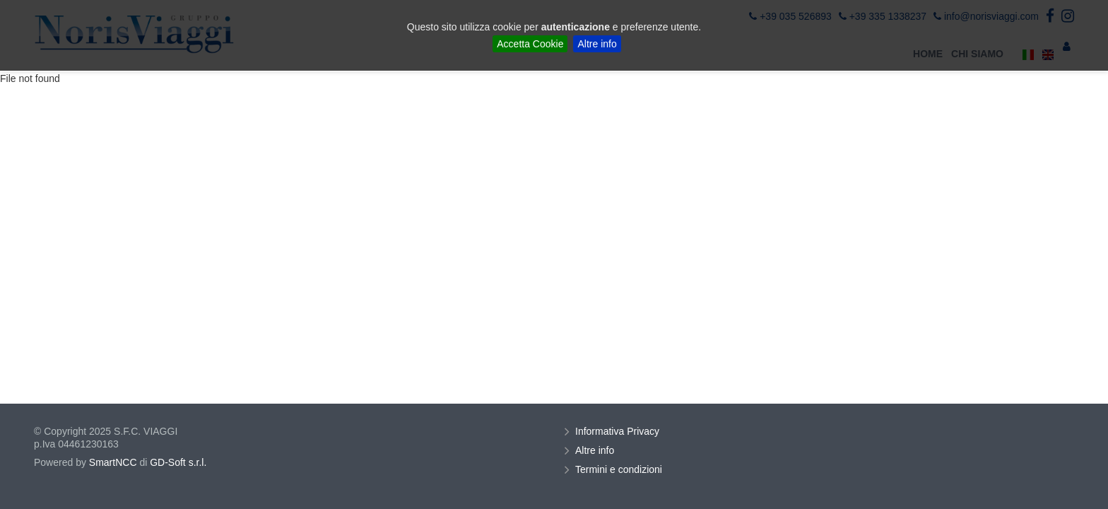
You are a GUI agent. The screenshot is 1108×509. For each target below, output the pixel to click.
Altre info (596, 43)
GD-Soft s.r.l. (178, 462)
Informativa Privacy (619, 431)
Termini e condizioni (620, 469)
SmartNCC (113, 462)
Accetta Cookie (530, 43)
